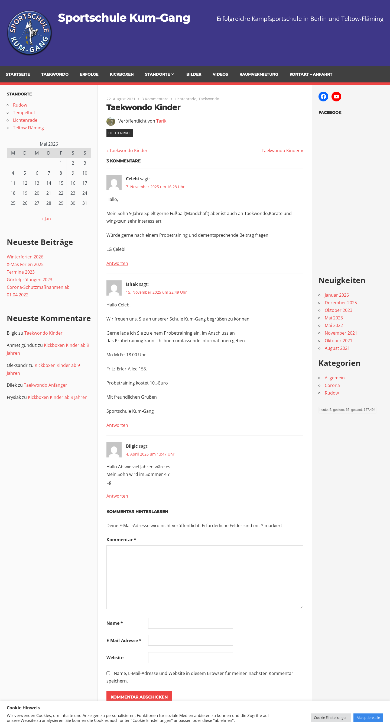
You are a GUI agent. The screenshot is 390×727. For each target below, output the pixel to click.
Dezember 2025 (341, 303)
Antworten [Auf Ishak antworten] (117, 425)
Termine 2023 (21, 272)
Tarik (161, 121)
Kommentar (121, 540)
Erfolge (89, 74)
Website (114, 658)
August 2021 (337, 348)
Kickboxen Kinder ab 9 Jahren (57, 397)
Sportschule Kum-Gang (124, 17)
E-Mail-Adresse (123, 640)
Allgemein (335, 378)
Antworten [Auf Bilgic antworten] (117, 496)
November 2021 (341, 333)
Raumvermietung (258, 74)
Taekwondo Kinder (128, 150)
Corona (332, 385)
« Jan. (46, 219)
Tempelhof (24, 113)
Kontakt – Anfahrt (311, 74)
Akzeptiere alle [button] (368, 717)
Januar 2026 (337, 295)
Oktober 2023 (338, 310)
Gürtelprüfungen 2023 (29, 280)
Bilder (193, 74)
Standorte (157, 74)
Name (114, 623)
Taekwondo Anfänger (45, 385)
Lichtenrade (185, 98)
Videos (220, 74)
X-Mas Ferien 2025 (25, 264)
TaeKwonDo (55, 74)
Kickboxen (122, 74)
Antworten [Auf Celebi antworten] (117, 263)
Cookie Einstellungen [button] (330, 717)
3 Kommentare (155, 98)
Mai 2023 (334, 318)
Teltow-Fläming (28, 128)
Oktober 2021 (338, 341)
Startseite (18, 74)
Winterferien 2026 (25, 257)
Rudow (20, 105)
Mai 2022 (334, 325)
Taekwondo (209, 98)
